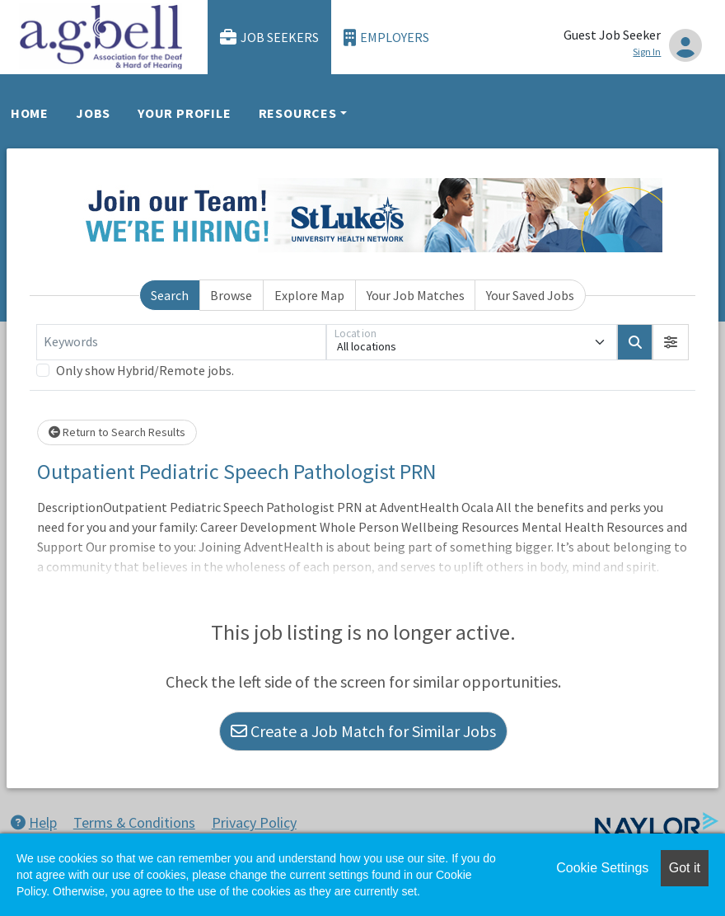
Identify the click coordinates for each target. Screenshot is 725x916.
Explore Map (309, 295)
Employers (386, 37)
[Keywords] (181, 342)
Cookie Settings (602, 868)
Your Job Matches (416, 295)
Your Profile (185, 113)
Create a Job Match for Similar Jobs (363, 731)
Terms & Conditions (134, 822)
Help (34, 822)
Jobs (93, 113)
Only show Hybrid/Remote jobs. (145, 370)
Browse (231, 295)
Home (30, 113)
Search (170, 295)
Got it (684, 868)
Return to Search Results (117, 432)
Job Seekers (269, 37)
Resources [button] (298, 113)
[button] (670, 342)
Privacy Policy (254, 822)
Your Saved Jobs (530, 295)
